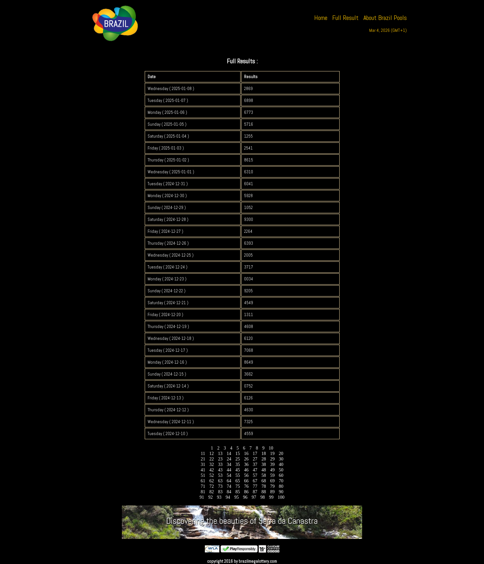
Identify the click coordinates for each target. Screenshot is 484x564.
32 (211, 464)
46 (246, 470)
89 (272, 491)
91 (201, 497)
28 (263, 459)
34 (229, 464)
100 (281, 497)
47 (255, 470)
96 (245, 497)
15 (237, 453)
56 (246, 475)
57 (255, 475)
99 (271, 497)
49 (272, 470)
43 (220, 470)
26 (246, 459)
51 (203, 475)
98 (262, 497)
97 (254, 497)
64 (229, 480)
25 (237, 459)
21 (203, 459)
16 (246, 453)
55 (237, 475)
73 (220, 486)
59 (272, 475)
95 (236, 497)
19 (272, 453)
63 (220, 480)
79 (272, 486)
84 (229, 491)
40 (281, 464)
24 (229, 459)
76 (246, 486)
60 (281, 475)
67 (255, 480)
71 (203, 486)
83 (220, 491)
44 (229, 470)
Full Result (345, 18)
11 (203, 453)
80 (281, 486)
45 (237, 470)
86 (246, 491)
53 (220, 475)
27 (255, 459)
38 (263, 464)
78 (263, 486)
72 (211, 486)
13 (220, 453)
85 (237, 491)
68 (263, 480)
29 (272, 459)
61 (203, 480)
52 (211, 475)
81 (203, 491)
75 (237, 486)
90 (281, 491)
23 (220, 459)
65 (237, 480)
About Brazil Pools (385, 18)
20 (281, 453)
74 (229, 486)
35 (237, 464)
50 (281, 470)
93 (219, 497)
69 (272, 480)
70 (281, 480)
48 (263, 470)
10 (271, 448)
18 (263, 453)
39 (272, 464)
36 (246, 464)
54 (229, 475)
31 (203, 464)
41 (203, 470)
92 (210, 497)
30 (281, 459)
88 (263, 491)
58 (263, 475)
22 (211, 459)
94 (227, 497)
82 (211, 491)
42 (211, 470)
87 (255, 491)
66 (246, 480)
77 (255, 486)
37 (255, 464)
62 (211, 480)
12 (211, 453)
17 (254, 453)
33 (220, 464)
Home (320, 18)
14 (228, 453)
